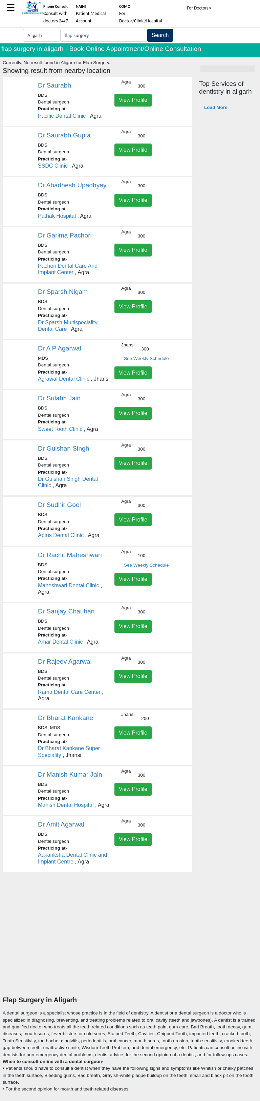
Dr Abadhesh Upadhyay (72, 185)
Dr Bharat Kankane (65, 717)
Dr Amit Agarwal (61, 824)
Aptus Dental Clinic (61, 535)
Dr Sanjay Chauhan (66, 611)
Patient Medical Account (91, 14)
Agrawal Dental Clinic (63, 379)
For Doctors (199, 8)
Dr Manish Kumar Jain (70, 774)
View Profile (133, 100)
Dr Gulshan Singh (63, 448)
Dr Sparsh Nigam (63, 291)
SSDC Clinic (53, 166)
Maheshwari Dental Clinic (68, 585)
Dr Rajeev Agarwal (65, 661)
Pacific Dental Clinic (62, 116)
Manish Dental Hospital (66, 805)
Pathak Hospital (57, 216)
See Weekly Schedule (146, 358)
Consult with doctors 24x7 (55, 14)
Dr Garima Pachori (65, 235)
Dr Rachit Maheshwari (70, 554)
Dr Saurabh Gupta (64, 135)
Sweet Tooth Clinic (60, 429)
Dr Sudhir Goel (59, 504)
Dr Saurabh (54, 85)
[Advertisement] (130, 944)
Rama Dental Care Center (69, 692)
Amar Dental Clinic (60, 642)
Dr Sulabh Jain (59, 398)
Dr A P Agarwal (59, 348)
